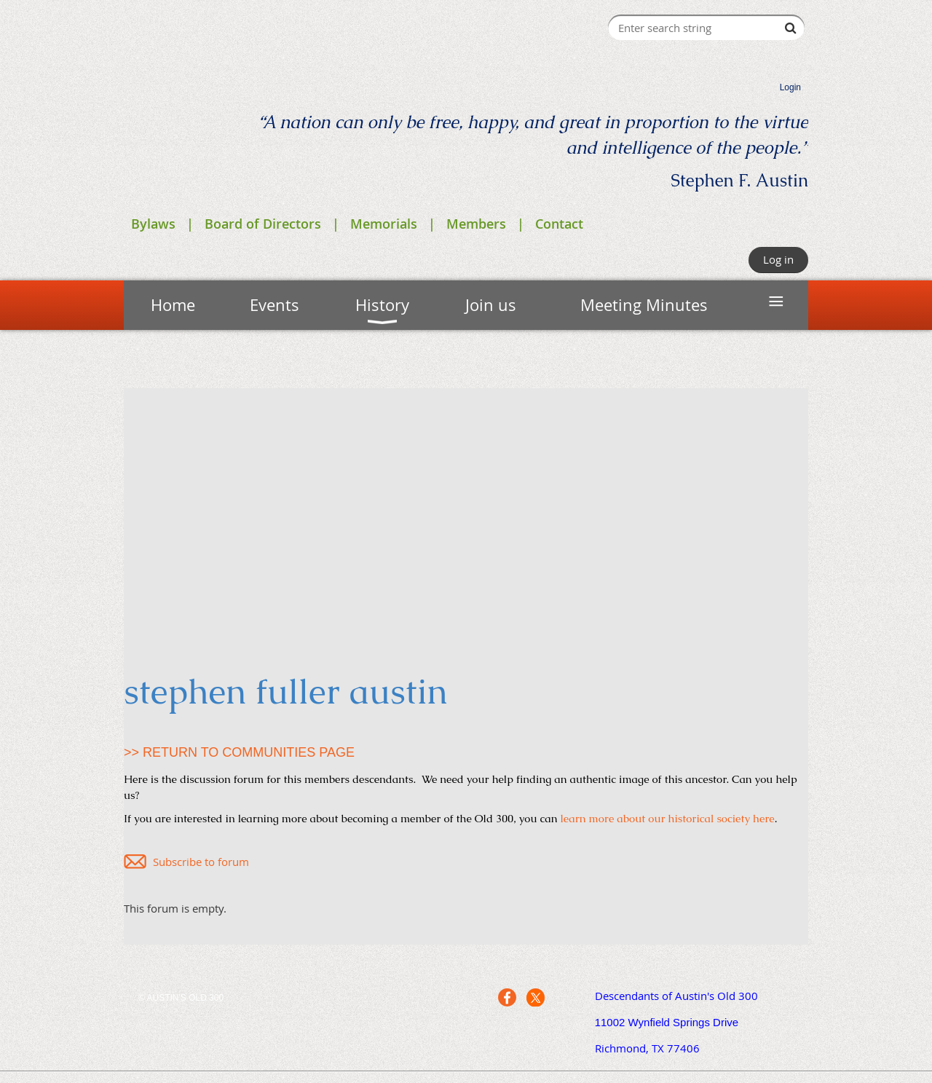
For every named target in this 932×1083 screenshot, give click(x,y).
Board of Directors (263, 223)
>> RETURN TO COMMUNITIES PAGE (239, 752)
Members (476, 223)
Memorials (383, 223)
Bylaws (153, 223)
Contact (559, 223)
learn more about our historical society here (668, 818)
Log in (778, 259)
